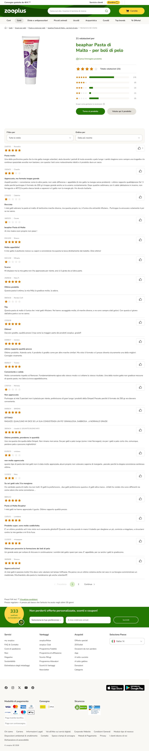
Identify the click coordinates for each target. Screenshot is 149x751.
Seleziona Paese (118, 634)
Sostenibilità (9, 661)
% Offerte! (136, 20)
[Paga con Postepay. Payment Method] (7, 713)
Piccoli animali (60, 20)
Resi (6, 653)
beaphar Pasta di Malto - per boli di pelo (63, 28)
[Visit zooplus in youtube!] (26, 687)
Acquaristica (91, 20)
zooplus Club (45, 644)
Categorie (79, 669)
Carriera (19, 731)
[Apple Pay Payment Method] (31, 713)
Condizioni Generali (102, 731)
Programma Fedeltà (48, 649)
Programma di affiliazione (50, 653)
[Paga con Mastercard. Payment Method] (15, 707)
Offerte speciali (81, 640)
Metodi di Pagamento (87, 735)
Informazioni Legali (34, 731)
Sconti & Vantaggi (47, 665)
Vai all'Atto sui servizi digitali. (58, 731)
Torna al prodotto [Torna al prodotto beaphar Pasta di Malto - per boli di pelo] (90, 111)
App (76, 653)
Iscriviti (126, 620)
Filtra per (11, 132)
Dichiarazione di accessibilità (16, 740)
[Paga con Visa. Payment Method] (7, 707)
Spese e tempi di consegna (63, 735)
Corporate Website (82, 731)
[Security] (81, 708)
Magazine (8, 657)
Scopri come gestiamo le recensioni (91, 104)
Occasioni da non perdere (85, 649)
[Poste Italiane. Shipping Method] (42, 707)
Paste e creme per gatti (36, 28)
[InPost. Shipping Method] (50, 707)
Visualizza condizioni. (29, 599)
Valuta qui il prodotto (121, 111)
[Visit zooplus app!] (115, 690)
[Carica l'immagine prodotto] (89, 58)
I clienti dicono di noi (118, 735)
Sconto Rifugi (45, 657)
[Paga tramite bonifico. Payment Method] (14, 717)
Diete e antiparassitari (37, 20)
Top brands (120, 20)
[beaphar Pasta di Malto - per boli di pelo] (30, 60)
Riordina (113, 2)
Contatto (44, 735)
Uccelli (76, 20)
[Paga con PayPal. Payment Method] (15, 713)
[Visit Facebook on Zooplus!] (6, 687)
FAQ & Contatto (11, 644)
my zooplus (9, 640)
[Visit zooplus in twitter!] (19, 687)
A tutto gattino (81, 661)
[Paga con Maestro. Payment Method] (23, 713)
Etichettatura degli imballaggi (17, 665)
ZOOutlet (79, 644)
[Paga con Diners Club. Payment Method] (31, 707)
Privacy (103, 735)
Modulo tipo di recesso (123, 731)
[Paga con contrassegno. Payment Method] (15, 723)
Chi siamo (8, 731)
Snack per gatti (20, 28)
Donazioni (79, 665)
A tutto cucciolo (81, 657)
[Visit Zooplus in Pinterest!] (32, 687)
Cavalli (106, 20)
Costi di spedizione (12, 649)
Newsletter (44, 669)
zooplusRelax (45, 640)
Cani (9, 20)
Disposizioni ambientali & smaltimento (20, 735)
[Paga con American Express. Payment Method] (23, 707)
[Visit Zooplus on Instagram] (12, 687)
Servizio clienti (96, 2)
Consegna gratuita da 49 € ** (17, 2)
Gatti (19, 20)
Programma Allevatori (48, 661)
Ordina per (80, 132)
